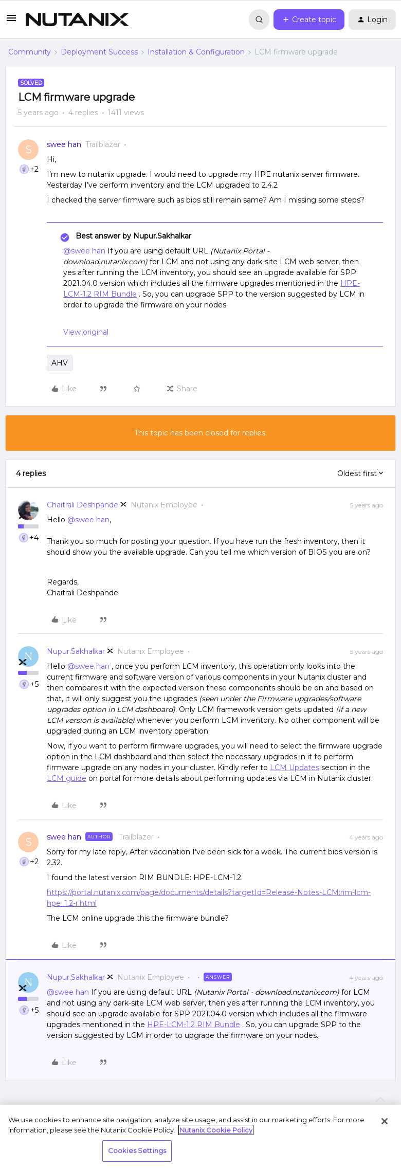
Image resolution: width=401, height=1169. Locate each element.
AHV (59, 363)
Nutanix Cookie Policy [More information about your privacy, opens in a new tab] (215, 1130)
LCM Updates (294, 767)
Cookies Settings (137, 1150)
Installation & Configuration (196, 52)
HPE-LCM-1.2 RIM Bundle (193, 1024)
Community (29, 52)
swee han (64, 144)
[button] (11, 21)
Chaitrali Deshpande (82, 504)
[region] (200, 1137)
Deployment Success (99, 52)
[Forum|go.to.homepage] (77, 19)
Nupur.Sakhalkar (76, 651)
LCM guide (66, 778)
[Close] (384, 1121)
